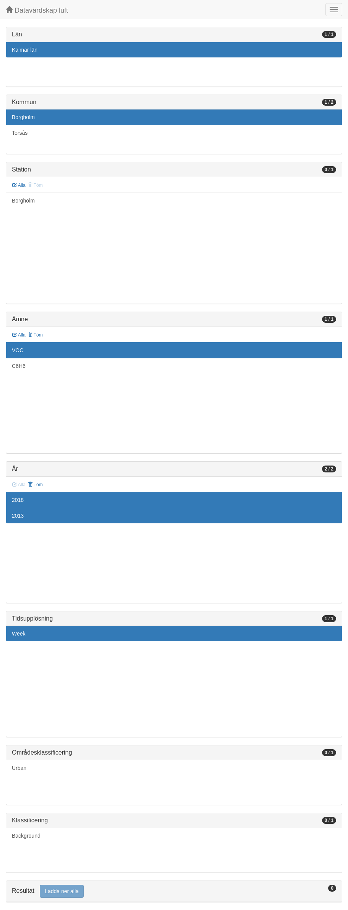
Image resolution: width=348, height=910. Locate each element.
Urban (19, 768)
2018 (18, 500)
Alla (19, 185)
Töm (35, 335)
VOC (17, 350)
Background (26, 836)
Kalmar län (24, 50)
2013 (18, 516)
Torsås (20, 133)
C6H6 (19, 366)
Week (19, 634)
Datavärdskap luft (37, 10)
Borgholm (23, 117)
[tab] (174, 891)
